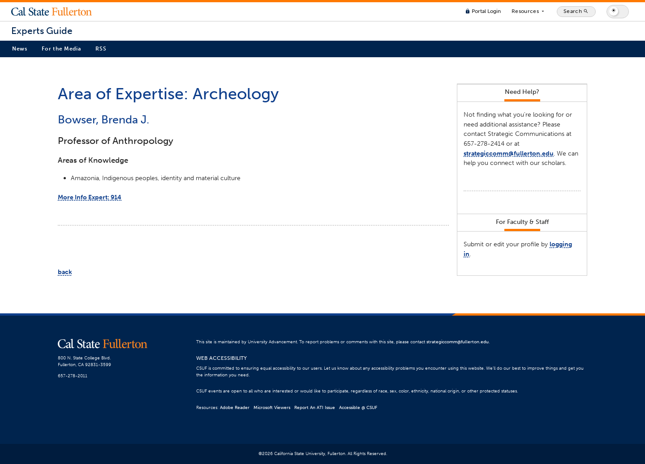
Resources (529, 11)
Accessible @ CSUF (358, 407)
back (65, 272)
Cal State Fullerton (51, 11)
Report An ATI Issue (314, 407)
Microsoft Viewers (272, 407)
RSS (100, 49)
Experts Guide (42, 31)
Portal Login (483, 11)
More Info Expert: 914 (89, 197)
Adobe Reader (234, 407)
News (19, 49)
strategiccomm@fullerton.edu (509, 153)
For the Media (61, 49)
